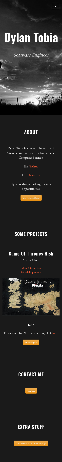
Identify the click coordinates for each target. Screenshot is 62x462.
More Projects (31, 342)
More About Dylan (31, 197)
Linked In (33, 175)
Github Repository (31, 272)
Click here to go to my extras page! (31, 443)
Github (34, 166)
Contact (31, 390)
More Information (31, 268)
